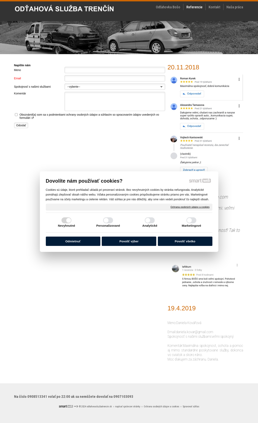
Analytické (149, 225)
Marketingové (191, 225)
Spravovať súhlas (191, 406)
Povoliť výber (128, 241)
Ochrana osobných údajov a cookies (190, 206)
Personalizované (108, 225)
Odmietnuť (73, 241)
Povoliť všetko (185, 241)
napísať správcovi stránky (127, 406)
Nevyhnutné (66, 225)
